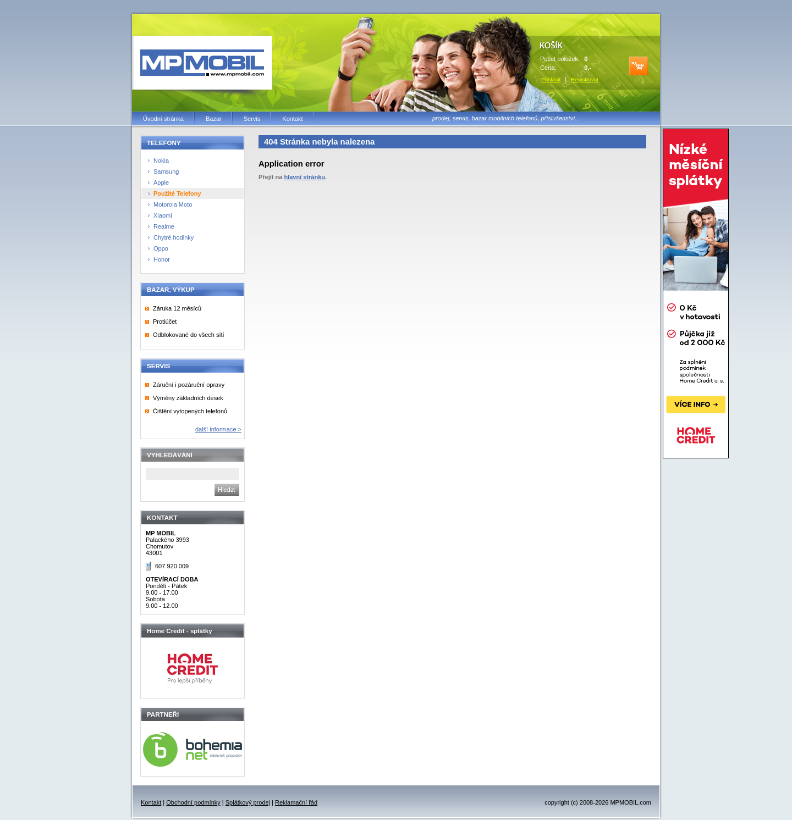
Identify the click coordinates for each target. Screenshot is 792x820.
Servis (252, 118)
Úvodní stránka (163, 118)
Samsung (166, 171)
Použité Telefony (177, 193)
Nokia (161, 160)
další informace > (218, 429)
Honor (161, 259)
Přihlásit (550, 79)
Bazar (214, 118)
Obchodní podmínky (193, 802)
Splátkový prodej (248, 802)
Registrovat (584, 79)
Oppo (160, 248)
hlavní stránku (304, 177)
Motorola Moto (172, 204)
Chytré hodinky (173, 237)
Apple (161, 182)
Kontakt (292, 118)
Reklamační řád (296, 802)
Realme (163, 226)
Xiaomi (162, 215)
